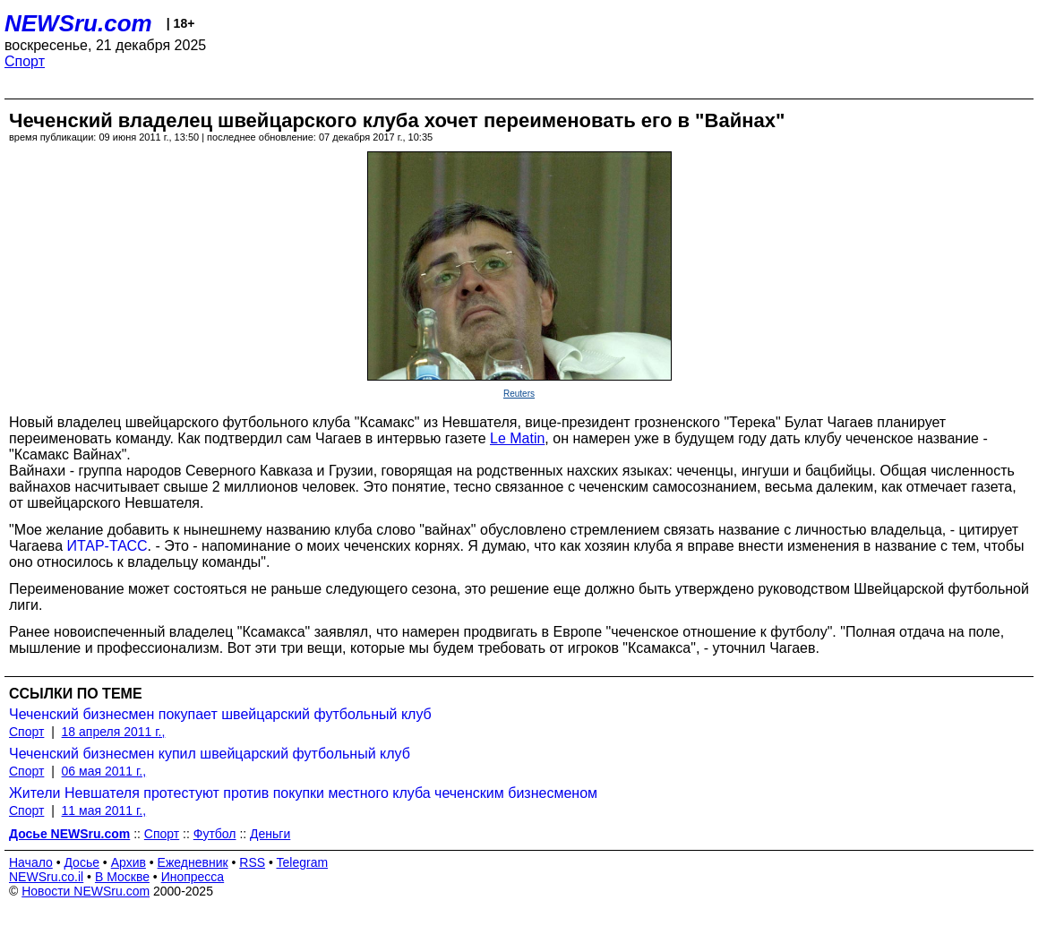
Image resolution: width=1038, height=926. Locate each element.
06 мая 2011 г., (104, 771)
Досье (81, 862)
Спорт (24, 61)
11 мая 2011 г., (104, 810)
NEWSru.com (78, 23)
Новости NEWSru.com (85, 891)
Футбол (214, 834)
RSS (252, 862)
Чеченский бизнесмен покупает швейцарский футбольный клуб (220, 714)
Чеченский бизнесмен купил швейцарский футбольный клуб (209, 753)
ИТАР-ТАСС (107, 545)
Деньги (270, 834)
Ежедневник (193, 862)
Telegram (303, 862)
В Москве (122, 877)
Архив (128, 862)
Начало (31, 862)
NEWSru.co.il (46, 877)
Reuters (519, 394)
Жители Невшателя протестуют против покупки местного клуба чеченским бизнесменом (303, 793)
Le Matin (517, 438)
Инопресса (193, 877)
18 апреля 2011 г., (114, 732)
